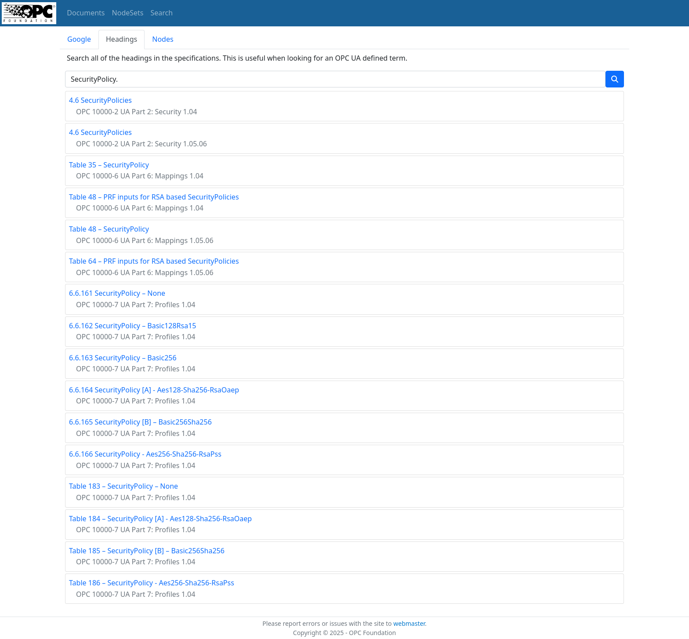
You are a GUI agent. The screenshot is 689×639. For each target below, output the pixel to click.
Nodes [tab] (162, 39)
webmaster (409, 623)
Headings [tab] (121, 39)
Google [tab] (79, 39)
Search (162, 13)
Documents (86, 13)
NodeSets (128, 13)
